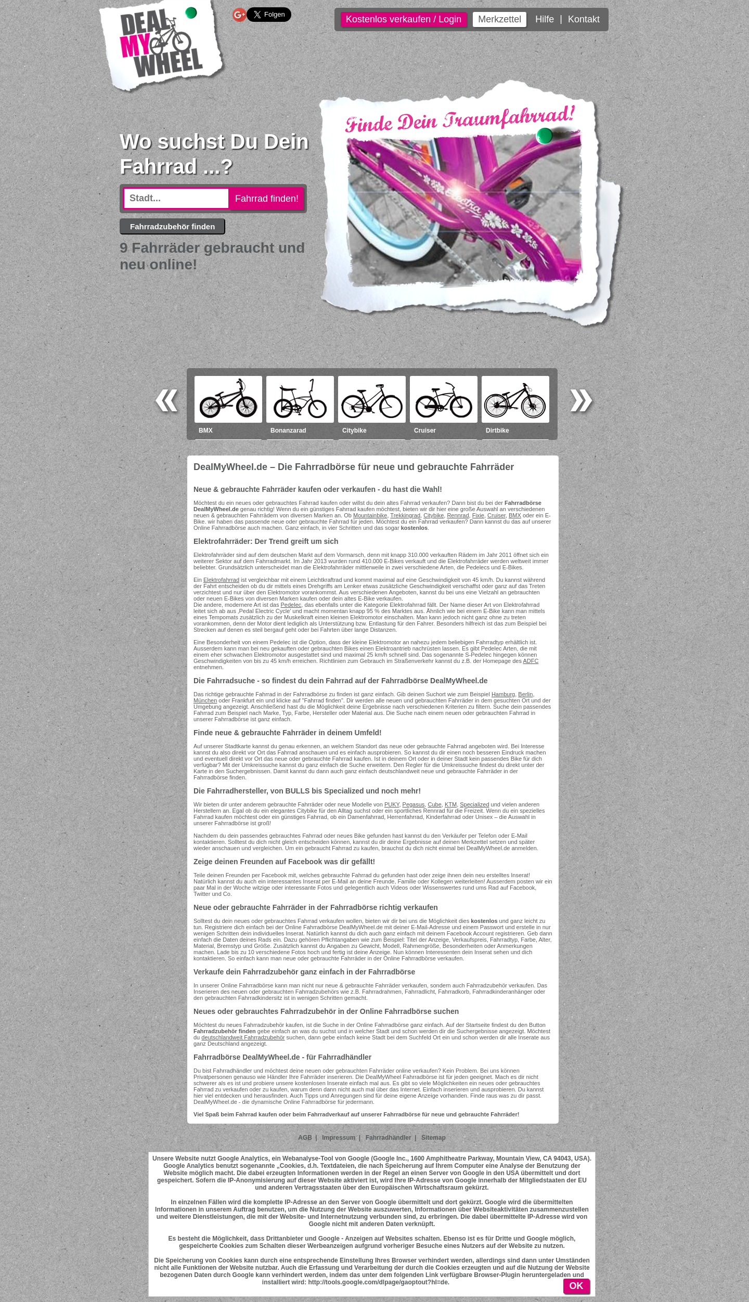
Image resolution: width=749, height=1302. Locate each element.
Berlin (525, 694)
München (205, 700)
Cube (434, 804)
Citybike (433, 515)
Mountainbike (370, 515)
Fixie (478, 515)
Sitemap (433, 1137)
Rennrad (458, 515)
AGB (305, 1137)
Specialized (474, 804)
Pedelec (291, 605)
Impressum (338, 1137)
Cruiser (496, 515)
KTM (451, 804)
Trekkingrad (405, 515)
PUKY (391, 804)
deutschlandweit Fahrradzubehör (243, 1037)
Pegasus (414, 804)
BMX (515, 515)
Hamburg (503, 694)
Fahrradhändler (388, 1137)
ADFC (530, 661)
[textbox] (176, 198)
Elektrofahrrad (221, 580)
